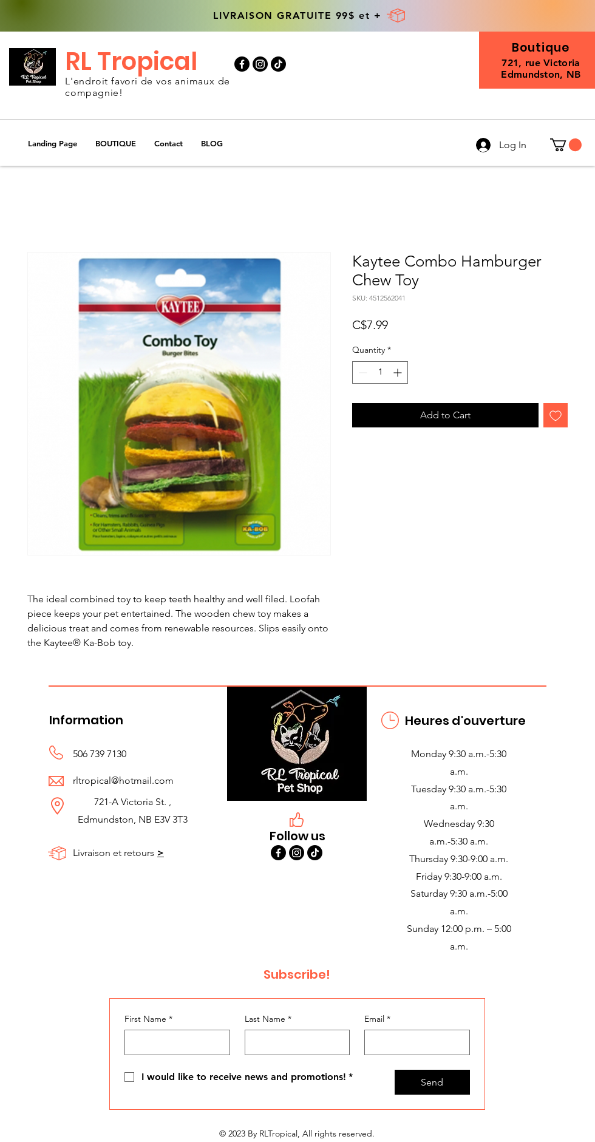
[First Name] (173, 1042)
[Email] (413, 1042)
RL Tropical (131, 61)
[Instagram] (260, 64)
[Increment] (398, 372)
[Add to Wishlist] (555, 415)
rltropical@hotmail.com (123, 780)
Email (377, 1019)
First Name (148, 1019)
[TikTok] (278, 64)
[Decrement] (361, 372)
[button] (115, 143)
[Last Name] (293, 1042)
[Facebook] (242, 64)
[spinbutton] (380, 372)
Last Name (268, 1019)
